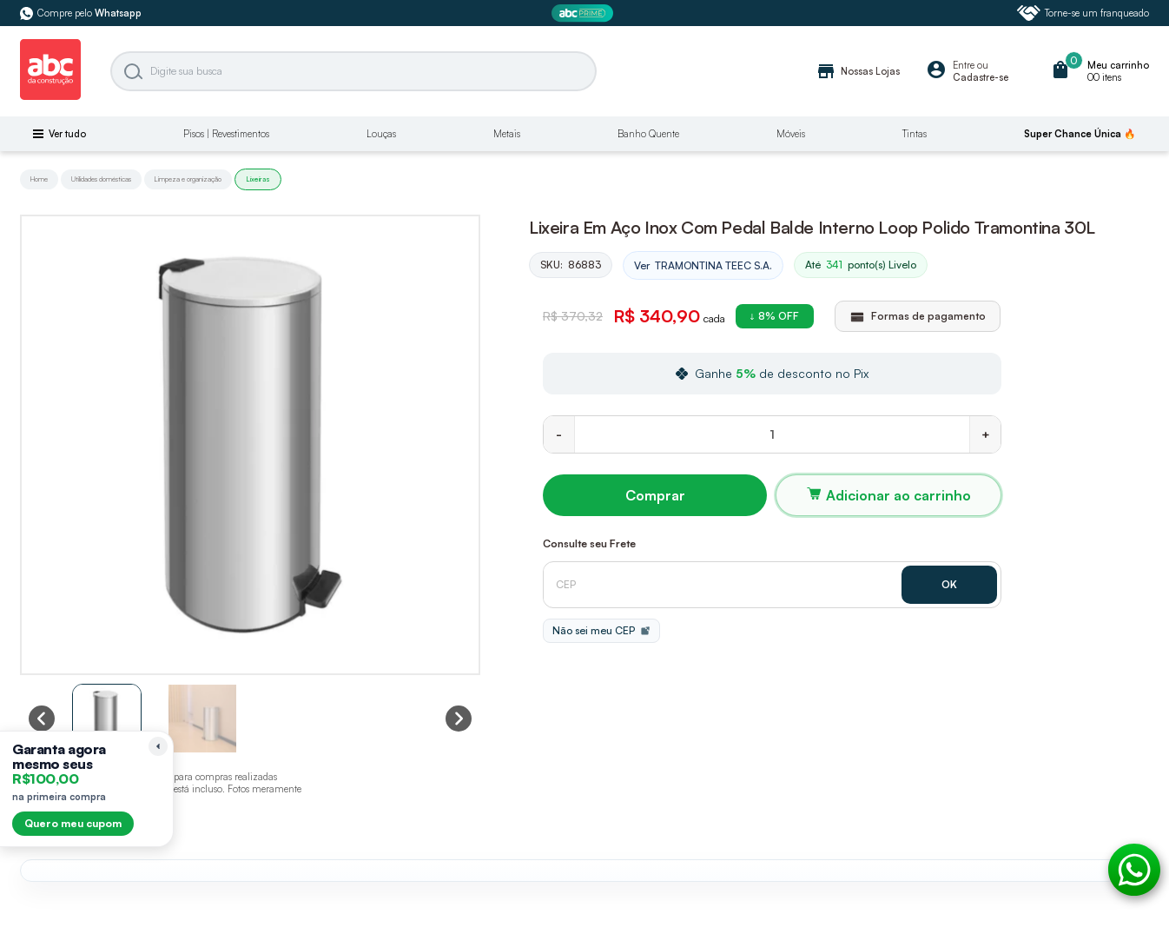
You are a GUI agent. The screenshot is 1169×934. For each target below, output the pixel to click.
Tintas (914, 134)
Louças (381, 134)
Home (39, 179)
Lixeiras (258, 179)
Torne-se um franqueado (1083, 13)
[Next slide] (459, 718)
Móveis (790, 134)
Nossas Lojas (858, 71)
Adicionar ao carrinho (898, 495)
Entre (963, 65)
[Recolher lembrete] (158, 746)
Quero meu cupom (73, 823)
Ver (703, 266)
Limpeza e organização (188, 179)
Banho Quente (648, 134)
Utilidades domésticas (101, 179)
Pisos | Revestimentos (226, 134)
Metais (506, 134)
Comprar (655, 495)
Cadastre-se (980, 77)
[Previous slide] (42, 718)
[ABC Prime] (584, 13)
